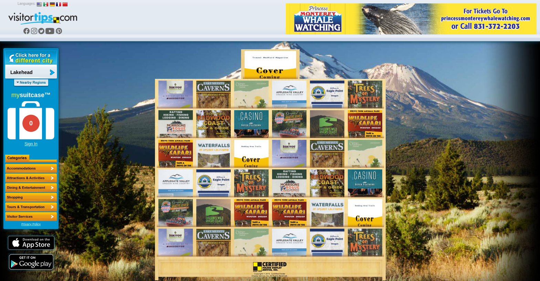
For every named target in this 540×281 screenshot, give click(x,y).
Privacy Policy (31, 224)
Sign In (30, 144)
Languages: (26, 4)
